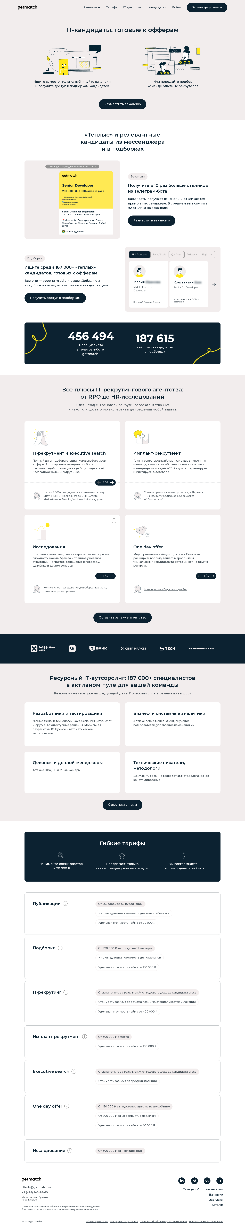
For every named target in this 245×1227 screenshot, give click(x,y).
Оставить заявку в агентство (122, 617)
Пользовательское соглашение (206, 1221)
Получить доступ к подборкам (55, 298)
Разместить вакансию (122, 104)
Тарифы (112, 7)
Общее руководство (97, 1221)
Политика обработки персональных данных (163, 1221)
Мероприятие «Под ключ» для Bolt (165, 589)
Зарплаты (216, 1199)
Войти (176, 7)
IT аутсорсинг (133, 7)
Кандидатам (157, 7)
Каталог (217, 1204)
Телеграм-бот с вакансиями (203, 1189)
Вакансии (216, 1194)
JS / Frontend (140, 254)
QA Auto (176, 254)
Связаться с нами (122, 805)
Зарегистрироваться (207, 7)
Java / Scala (159, 254)
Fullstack (192, 254)
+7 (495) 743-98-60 (35, 1192)
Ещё (207, 255)
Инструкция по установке (124, 1221)
